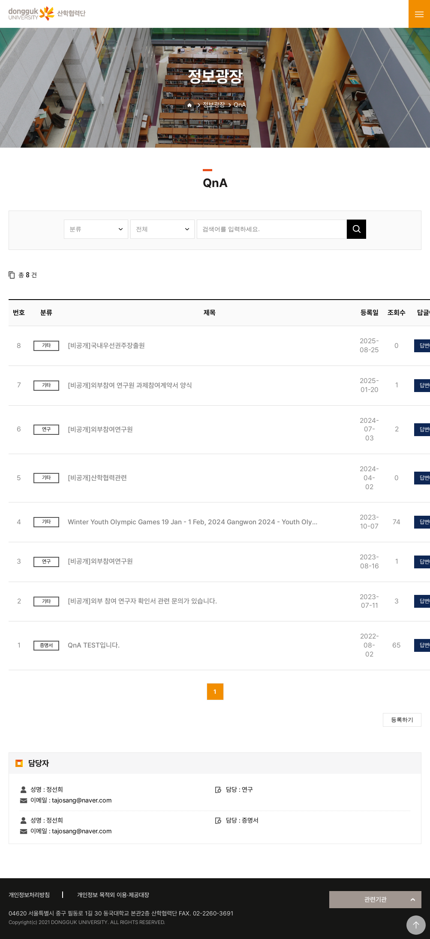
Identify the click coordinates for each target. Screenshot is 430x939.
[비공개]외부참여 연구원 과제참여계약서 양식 (130, 385)
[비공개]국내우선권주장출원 (106, 346)
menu (419, 14)
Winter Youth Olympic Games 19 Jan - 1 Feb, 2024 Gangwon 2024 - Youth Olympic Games (195, 522)
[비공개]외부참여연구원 (100, 429)
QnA (240, 105)
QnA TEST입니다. (94, 645)
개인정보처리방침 (29, 894)
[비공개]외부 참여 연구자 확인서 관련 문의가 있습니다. (142, 601)
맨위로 (416, 925)
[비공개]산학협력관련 (97, 478)
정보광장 (214, 105)
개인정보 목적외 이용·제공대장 (113, 894)
